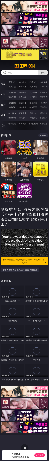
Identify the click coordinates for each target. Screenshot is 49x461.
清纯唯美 (22, 107)
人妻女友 (33, 113)
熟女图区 (33, 107)
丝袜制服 (22, 86)
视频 (3, 84)
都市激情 (12, 113)
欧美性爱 (43, 92)
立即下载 (39, 455)
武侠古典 (43, 113)
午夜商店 (12, 123)
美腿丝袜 (12, 107)
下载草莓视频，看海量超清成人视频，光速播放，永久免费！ (25, 261)
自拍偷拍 (22, 82)
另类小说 (22, 117)
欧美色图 (33, 103)
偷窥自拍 (12, 103)
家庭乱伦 (22, 113)
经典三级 (22, 97)
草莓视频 (22, 123)
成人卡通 (33, 92)
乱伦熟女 (33, 97)
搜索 (43, 72)
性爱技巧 (43, 117)
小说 (3, 115)
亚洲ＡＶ (12, 82)
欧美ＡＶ (33, 82)
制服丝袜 (12, 97)
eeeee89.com (24, 66)
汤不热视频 (33, 123)
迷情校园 (12, 117)
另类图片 (43, 107)
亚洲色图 (22, 103)
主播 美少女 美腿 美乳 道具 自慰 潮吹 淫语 (20, 270)
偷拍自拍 (22, 92)
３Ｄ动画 (43, 82)
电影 (3, 94)
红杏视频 (43, 123)
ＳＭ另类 (43, 86)
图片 (3, 104)
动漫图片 (43, 103)
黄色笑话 (33, 117)
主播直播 (33, 86)
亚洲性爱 (12, 92)
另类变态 (43, 97)
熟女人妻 (12, 86)
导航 (3, 125)
